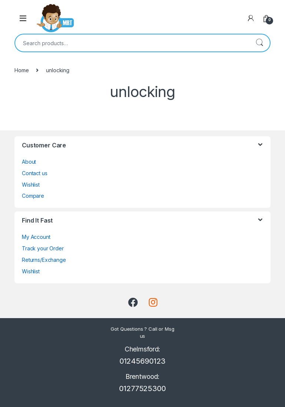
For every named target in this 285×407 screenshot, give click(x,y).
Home (21, 70)
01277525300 (142, 388)
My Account (36, 237)
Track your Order (43, 248)
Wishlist (31, 184)
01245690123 (142, 361)
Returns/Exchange (44, 260)
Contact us (35, 173)
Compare (33, 196)
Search (259, 42)
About (29, 162)
